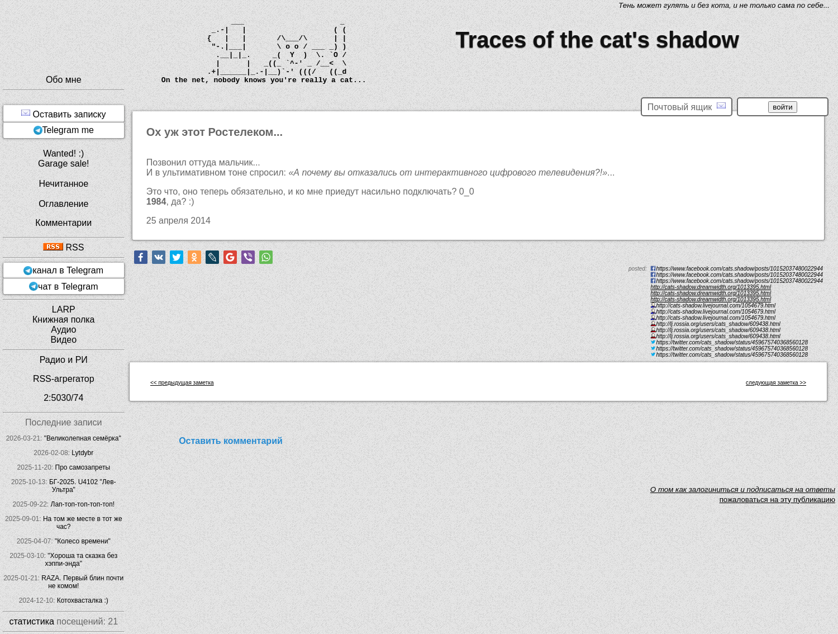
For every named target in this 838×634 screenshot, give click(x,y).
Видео (63, 339)
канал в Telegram (67, 270)
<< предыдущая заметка (182, 383)
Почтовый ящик (686, 106)
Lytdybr (82, 453)
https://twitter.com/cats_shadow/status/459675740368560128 (731, 355)
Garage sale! (63, 163)
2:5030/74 (63, 398)
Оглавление (63, 204)
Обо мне (64, 79)
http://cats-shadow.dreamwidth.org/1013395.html (710, 287)
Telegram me (68, 130)
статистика (31, 621)
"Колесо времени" (83, 541)
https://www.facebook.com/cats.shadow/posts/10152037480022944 (739, 281)
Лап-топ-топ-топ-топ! (83, 504)
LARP (63, 309)
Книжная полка (63, 319)
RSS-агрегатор (63, 379)
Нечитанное (63, 183)
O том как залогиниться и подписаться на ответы (742, 489)
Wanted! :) (63, 153)
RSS (63, 247)
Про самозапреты (83, 467)
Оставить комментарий (231, 441)
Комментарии (63, 223)
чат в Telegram (68, 286)
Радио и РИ (64, 360)
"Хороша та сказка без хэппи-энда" (81, 559)
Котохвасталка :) (82, 600)
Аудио (63, 329)
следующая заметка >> (776, 383)
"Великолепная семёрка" (82, 438)
